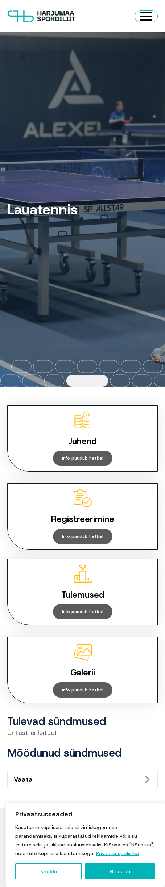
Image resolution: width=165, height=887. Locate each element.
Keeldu (48, 871)
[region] (85, 844)
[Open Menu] (146, 16)
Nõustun (120, 871)
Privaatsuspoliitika (117, 853)
